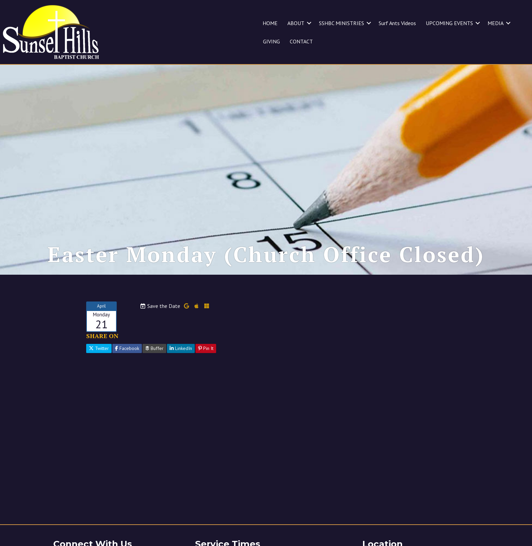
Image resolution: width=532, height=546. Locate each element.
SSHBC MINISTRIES (341, 23)
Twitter (99, 357)
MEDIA (496, 23)
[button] (309, 23)
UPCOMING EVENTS (449, 23)
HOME (270, 23)
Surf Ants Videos (397, 23)
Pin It (205, 357)
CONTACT (301, 41)
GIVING (271, 41)
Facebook (127, 357)
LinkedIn (181, 357)
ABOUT (295, 23)
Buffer (154, 357)
